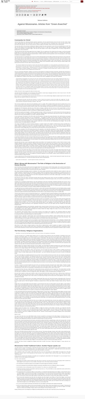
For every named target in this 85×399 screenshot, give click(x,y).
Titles (36, 397)
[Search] (75, 1)
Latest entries (46, 397)
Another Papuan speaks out (29, 34)
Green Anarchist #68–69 (37, 8)
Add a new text (55, 397)
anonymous (21, 7)
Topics (42, 397)
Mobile (51, 397)
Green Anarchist (27, 7)
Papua (43, 8)
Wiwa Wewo (47, 8)
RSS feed (32, 397)
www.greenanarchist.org (36, 10)
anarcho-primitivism (22, 8)
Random (28, 397)
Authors (38, 397)
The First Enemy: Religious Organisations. (25, 33)
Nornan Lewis (33, 7)
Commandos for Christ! (21, 30)
